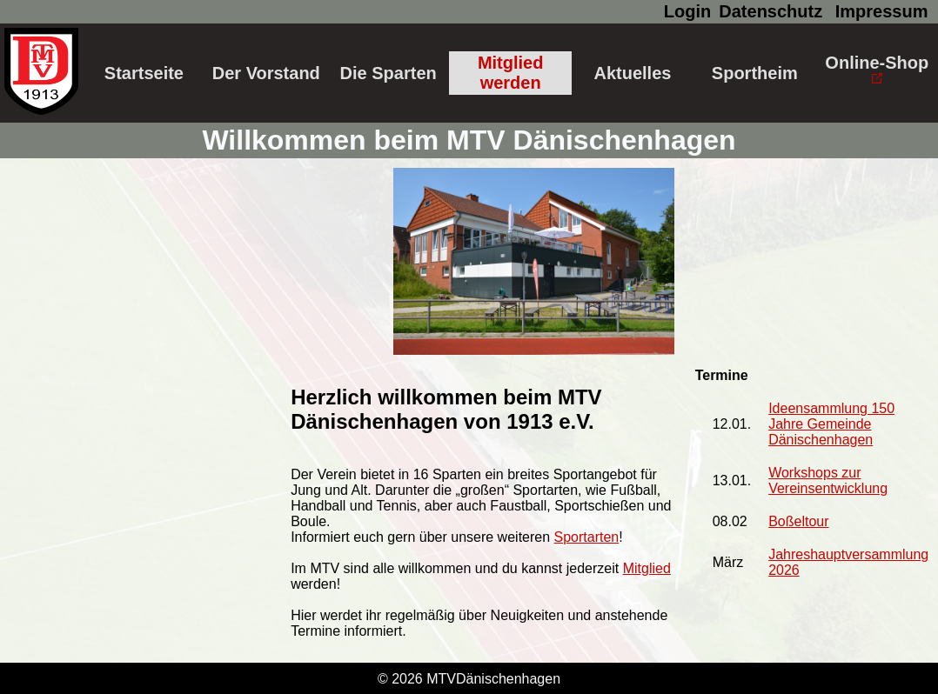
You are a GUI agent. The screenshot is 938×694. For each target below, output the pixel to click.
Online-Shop (876, 68)
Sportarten (587, 537)
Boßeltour (798, 521)
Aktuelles (632, 73)
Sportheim (755, 73)
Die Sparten (388, 73)
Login (687, 11)
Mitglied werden (511, 72)
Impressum (881, 11)
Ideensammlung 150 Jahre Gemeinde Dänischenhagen (831, 424)
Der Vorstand (266, 73)
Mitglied (647, 568)
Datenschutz (770, 11)
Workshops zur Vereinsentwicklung (828, 480)
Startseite (144, 73)
